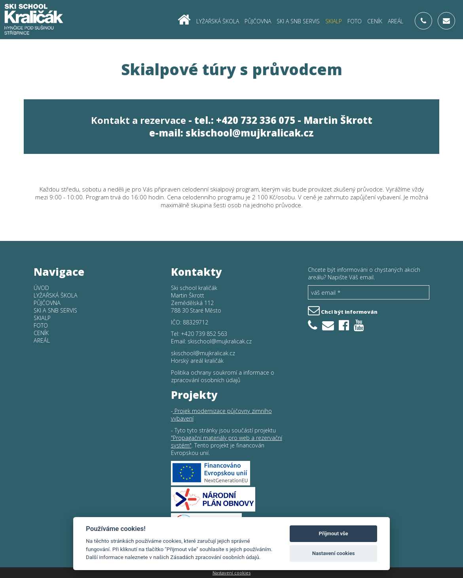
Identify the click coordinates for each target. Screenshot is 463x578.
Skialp (333, 21)
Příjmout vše (333, 533)
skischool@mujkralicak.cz (250, 133)
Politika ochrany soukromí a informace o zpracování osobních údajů (222, 376)
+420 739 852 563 (204, 333)
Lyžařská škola (217, 21)
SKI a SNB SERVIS (298, 21)
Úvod (41, 288)
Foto (354, 21)
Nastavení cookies (231, 573)
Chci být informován (343, 309)
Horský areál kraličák (197, 360)
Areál (395, 21)
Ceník (374, 21)
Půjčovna (258, 21)
